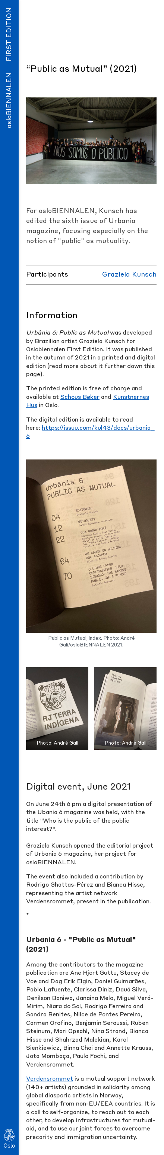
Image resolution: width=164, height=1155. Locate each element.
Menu (136, 12)
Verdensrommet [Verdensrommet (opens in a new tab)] (49, 1079)
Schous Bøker (80, 397)
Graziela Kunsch (129, 274)
